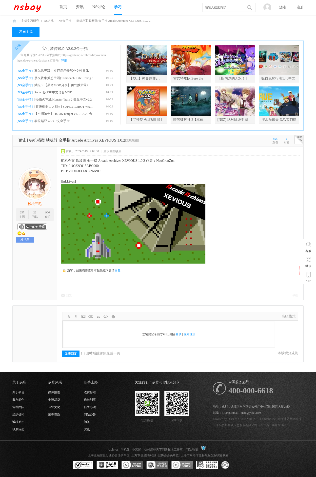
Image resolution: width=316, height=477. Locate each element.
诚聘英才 (18, 422)
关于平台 (18, 392)
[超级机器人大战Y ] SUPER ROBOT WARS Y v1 (64, 106)
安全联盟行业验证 (132, 465)
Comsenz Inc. (268, 419)
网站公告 (90, 414)
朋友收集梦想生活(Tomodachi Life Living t (63, 78)
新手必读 (90, 407)
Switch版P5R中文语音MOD (53, 92)
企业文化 (54, 407)
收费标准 (90, 392)
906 (47, 212)
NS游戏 (49, 20)
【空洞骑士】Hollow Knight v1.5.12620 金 (63, 114)
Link (90, 316)
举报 (295, 295)
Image (83, 316)
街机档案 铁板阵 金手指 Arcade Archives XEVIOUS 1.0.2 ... (113, 20)
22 (34, 212)
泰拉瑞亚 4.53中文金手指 (52, 121)
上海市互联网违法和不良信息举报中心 (207, 465)
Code (105, 316)
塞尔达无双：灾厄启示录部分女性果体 (61, 71)
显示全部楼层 (112, 151)
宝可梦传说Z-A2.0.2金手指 (65, 48)
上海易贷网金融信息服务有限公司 (235, 425)
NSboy (14, 20)
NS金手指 (65, 20)
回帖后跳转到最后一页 (100, 353)
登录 (178, 334)
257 (22, 212)
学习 (118, 7)
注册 (300, 7)
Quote (98, 316)
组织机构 (18, 414)
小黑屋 (136, 449)
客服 (308, 247)
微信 (308, 262)
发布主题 (26, 32)
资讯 (80, 7)
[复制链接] (132, 140)
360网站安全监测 (157, 465)
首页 (63, 7)
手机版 (125, 449)
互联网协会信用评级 (232, 465)
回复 (117, 270)
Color (76, 316)
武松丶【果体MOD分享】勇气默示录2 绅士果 (64, 85)
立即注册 (190, 334)
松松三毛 (35, 204)
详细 (64, 60)
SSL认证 (83, 465)
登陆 (282, 7)
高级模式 (289, 316)
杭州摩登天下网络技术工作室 (163, 449)
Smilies (113, 316)
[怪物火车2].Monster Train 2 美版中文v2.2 (63, 99)
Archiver (113, 449)
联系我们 (18, 429)
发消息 (24, 239)
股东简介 (18, 399)
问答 (87, 422)
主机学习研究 (30, 20)
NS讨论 (98, 7)
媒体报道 (54, 392)
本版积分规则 (287, 353)
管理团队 (18, 407)
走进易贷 (54, 399)
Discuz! (232, 419)
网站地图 (192, 449)
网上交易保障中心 (107, 465)
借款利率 (90, 399)
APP (308, 277)
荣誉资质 (54, 414)
